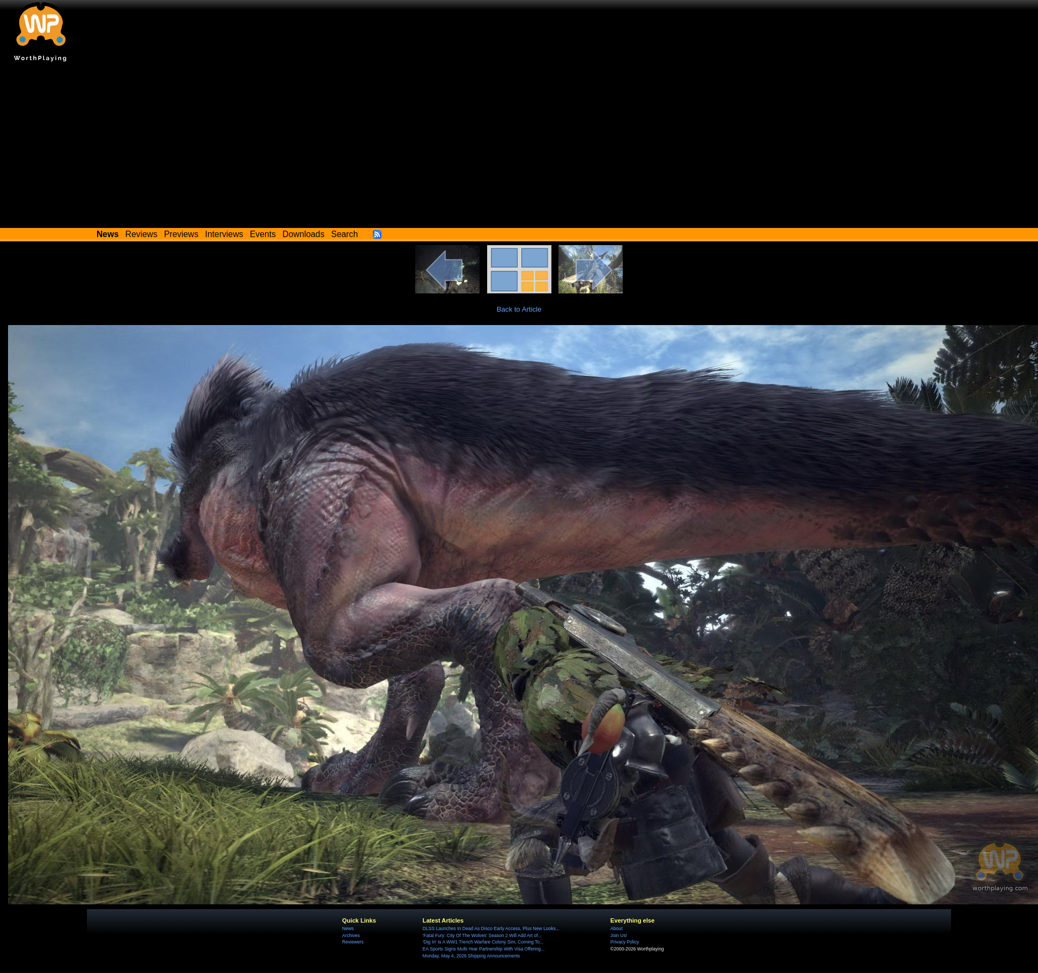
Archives (351, 935)
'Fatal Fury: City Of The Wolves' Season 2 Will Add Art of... (482, 935)
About (616, 928)
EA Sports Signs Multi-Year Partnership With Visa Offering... (483, 949)
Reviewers (353, 942)
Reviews (142, 234)
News (348, 928)
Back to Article (519, 309)
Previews (181, 234)
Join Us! (618, 935)
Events (263, 234)
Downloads (304, 234)
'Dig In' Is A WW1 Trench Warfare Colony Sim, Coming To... (483, 942)
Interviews (224, 234)
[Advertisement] (519, 147)
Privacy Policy (624, 942)
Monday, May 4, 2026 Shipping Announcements (471, 956)
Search (344, 234)
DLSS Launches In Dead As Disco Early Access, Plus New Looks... (491, 928)
